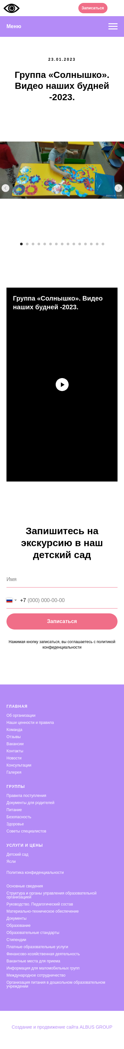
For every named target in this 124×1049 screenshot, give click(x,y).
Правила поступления (26, 795)
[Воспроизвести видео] (62, 384)
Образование (18, 925)
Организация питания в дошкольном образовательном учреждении (55, 984)
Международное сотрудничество (35, 975)
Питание (14, 810)
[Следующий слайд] (118, 188)
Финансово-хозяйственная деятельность (43, 954)
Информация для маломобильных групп (43, 968)
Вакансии (15, 744)
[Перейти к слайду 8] (62, 244)
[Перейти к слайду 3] (33, 244)
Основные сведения (24, 886)
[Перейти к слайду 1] (21, 244)
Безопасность (18, 817)
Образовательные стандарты (32, 932)
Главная (17, 706)
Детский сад (17, 854)
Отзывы (13, 737)
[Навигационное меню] (113, 26)
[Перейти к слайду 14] (97, 244)
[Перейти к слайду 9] (68, 244)
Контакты (14, 751)
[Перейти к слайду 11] (79, 244)
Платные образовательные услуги (37, 947)
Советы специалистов (26, 831)
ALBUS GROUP (96, 1027)
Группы (15, 786)
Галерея (13, 772)
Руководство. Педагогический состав (39, 904)
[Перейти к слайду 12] (85, 244)
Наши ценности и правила (30, 722)
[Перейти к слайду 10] (74, 244)
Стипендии (16, 940)
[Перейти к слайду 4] (39, 244)
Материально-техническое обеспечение (42, 911)
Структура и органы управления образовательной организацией (51, 895)
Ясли (11, 861)
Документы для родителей (30, 802)
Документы (16, 918)
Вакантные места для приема (33, 961)
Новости (13, 758)
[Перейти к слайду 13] (91, 244)
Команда (14, 729)
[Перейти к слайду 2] (27, 244)
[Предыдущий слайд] (5, 188)
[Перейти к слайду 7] (56, 244)
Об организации (20, 715)
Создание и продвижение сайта (46, 1027)
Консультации (18, 765)
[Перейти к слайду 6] (50, 244)
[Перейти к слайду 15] (103, 244)
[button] (92, 8)
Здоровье (15, 824)
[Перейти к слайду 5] (44, 244)
